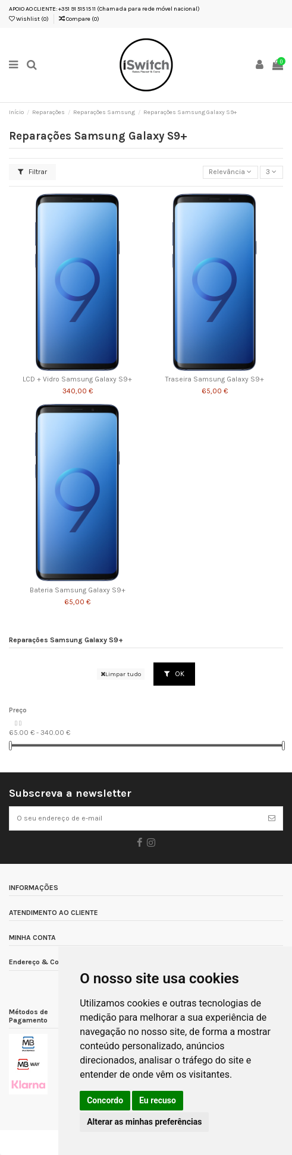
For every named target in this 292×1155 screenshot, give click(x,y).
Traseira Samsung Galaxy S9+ (214, 379)
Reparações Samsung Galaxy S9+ (66, 640)
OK (174, 674)
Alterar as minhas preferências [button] (144, 1121)
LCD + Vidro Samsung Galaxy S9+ (77, 379)
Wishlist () (29, 19)
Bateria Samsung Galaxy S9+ (77, 590)
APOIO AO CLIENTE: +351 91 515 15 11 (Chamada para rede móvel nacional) (104, 8)
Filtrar (32, 172)
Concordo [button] (105, 1100)
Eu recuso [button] (157, 1100)
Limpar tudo (121, 674)
